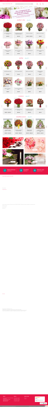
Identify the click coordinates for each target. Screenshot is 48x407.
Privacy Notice (34, 406)
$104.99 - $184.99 (19, 133)
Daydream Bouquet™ (29, 50)
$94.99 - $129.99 (29, 36)
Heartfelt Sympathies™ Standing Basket (18, 130)
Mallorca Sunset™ (40, 88)
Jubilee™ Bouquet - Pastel (8, 89)
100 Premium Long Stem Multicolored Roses (18, 33)
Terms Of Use (30, 406)
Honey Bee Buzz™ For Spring (18, 51)
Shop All (28, 20)
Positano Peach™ (29, 88)
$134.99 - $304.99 (29, 133)
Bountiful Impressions (7, 71)
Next (46, 30)
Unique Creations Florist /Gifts (7, 3)
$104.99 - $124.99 (8, 133)
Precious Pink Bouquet (18, 71)
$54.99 (40, 36)
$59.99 (8, 91)
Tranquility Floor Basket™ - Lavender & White (40, 131)
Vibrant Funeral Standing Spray (29, 130)
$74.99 (8, 53)
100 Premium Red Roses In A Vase (8, 33)
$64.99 (40, 112)
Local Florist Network (39, 406)
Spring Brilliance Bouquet (40, 71)
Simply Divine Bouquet (40, 33)
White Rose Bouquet (29, 33)
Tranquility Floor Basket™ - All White (8, 130)
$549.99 (7, 36)
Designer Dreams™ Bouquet (8, 51)
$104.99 (7, 74)
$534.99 (18, 36)
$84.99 (29, 53)
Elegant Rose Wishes (40, 109)
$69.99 (40, 74)
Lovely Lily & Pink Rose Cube (18, 89)
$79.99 (18, 53)
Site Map (44, 406)
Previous (1, 30)
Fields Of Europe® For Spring (40, 51)
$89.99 (29, 91)
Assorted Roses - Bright (8, 109)
